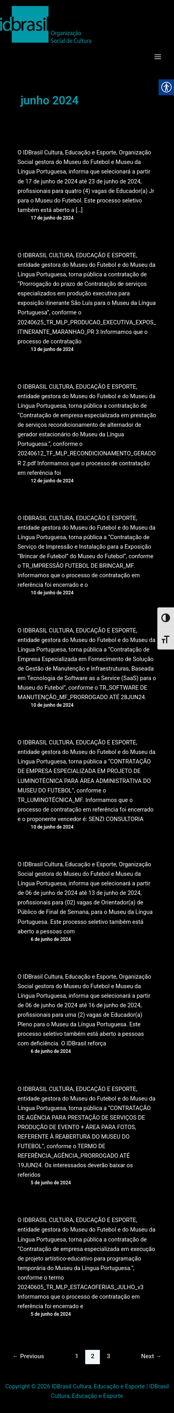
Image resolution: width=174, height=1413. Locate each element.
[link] (45, 24)
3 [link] (108, 1356)
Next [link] (151, 1356)
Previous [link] (28, 1356)
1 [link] (76, 1356)
